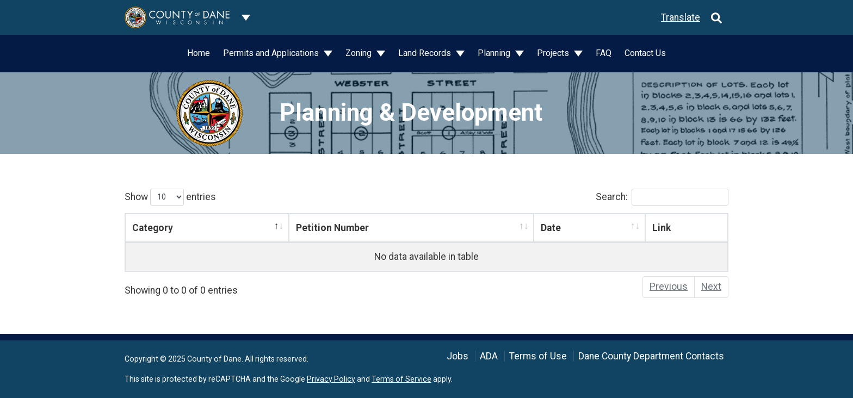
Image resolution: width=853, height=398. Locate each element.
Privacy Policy (331, 379)
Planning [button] (495, 53)
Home (198, 53)
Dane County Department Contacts (651, 356)
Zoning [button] (359, 53)
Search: (662, 197)
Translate (680, 17)
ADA (489, 356)
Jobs (457, 356)
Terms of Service (401, 379)
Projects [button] (554, 53)
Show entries (170, 197)
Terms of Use (538, 356)
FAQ (603, 53)
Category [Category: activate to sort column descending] (152, 227)
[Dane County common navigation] (245, 17)
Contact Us (645, 53)
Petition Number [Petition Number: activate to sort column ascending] (332, 227)
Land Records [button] (425, 53)
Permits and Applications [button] (272, 53)
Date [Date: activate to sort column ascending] (551, 227)
